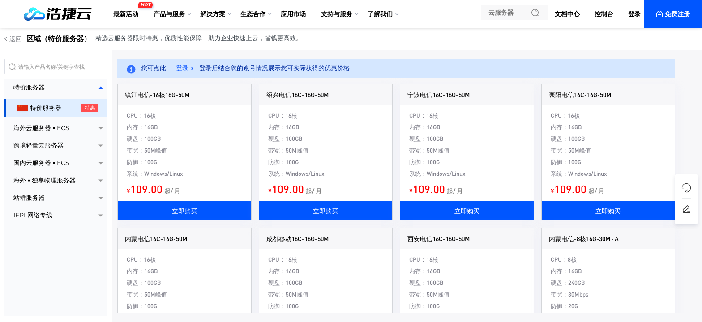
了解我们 (380, 14)
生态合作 (252, 14)
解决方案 (212, 14)
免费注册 (677, 14)
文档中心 (567, 14)
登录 (634, 14)
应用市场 (293, 14)
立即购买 (184, 211)
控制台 (604, 14)
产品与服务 (169, 14)
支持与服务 (336, 14)
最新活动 (128, 10)
